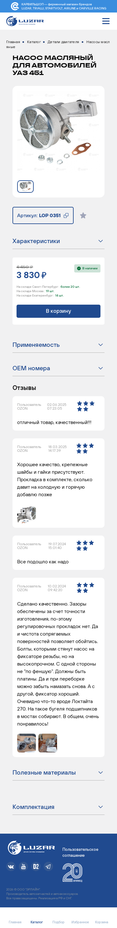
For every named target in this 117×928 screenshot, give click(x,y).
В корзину (58, 311)
